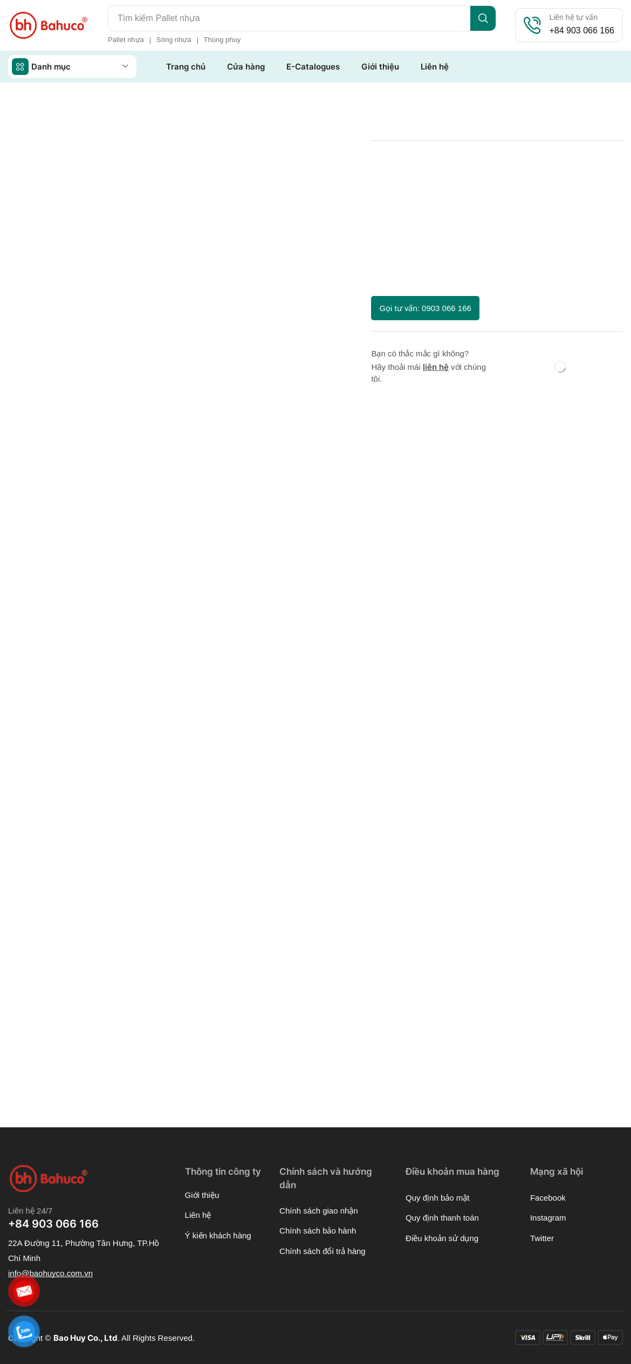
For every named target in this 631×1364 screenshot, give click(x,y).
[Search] (483, 18)
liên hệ (436, 367)
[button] (425, 308)
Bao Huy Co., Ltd (85, 1338)
